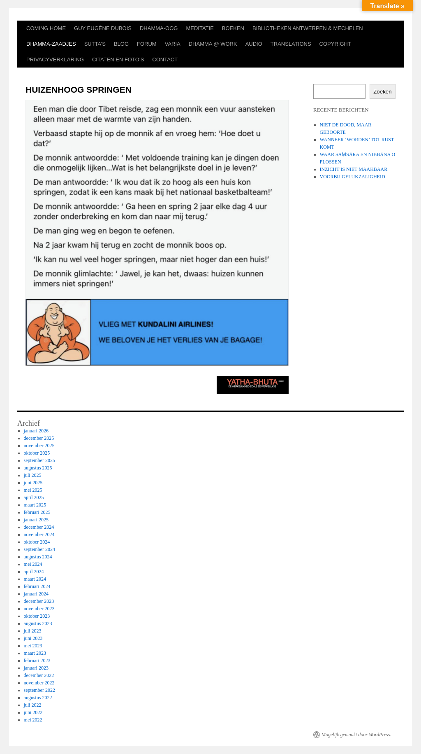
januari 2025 (36, 520)
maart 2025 (35, 505)
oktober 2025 (37, 453)
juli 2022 (33, 705)
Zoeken (382, 92)
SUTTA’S (95, 44)
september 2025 (39, 460)
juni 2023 (33, 638)
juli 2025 (33, 475)
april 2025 (34, 497)
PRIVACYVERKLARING (55, 59)
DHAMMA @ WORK (213, 44)
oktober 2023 (37, 616)
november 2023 (39, 609)
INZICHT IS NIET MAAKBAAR (354, 169)
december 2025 (39, 438)
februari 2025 (37, 512)
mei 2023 (33, 646)
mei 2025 (33, 490)
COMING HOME (46, 28)
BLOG (121, 44)
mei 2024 (33, 564)
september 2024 (39, 549)
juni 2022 (33, 712)
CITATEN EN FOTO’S (118, 59)
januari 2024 (36, 594)
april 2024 (34, 571)
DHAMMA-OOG (159, 28)
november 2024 (39, 534)
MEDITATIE (199, 28)
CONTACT (165, 59)
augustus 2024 (38, 557)
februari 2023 (37, 660)
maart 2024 (35, 579)
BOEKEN (233, 28)
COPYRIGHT (335, 44)
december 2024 (39, 527)
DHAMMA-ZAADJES (51, 44)
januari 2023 (36, 668)
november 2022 (39, 683)
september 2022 (39, 690)
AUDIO (253, 44)
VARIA (172, 44)
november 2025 (39, 445)
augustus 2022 (38, 697)
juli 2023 (33, 631)
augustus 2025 (38, 468)
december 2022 (39, 675)
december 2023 (39, 601)
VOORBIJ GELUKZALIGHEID (352, 177)
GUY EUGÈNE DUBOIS (103, 28)
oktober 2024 (37, 542)
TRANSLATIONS (291, 44)
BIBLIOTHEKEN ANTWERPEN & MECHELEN (307, 28)
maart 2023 (35, 653)
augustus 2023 (38, 623)
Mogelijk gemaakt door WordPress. (356, 735)
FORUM (147, 44)
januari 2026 (36, 431)
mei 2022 (33, 720)
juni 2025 (33, 483)
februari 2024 (37, 586)
